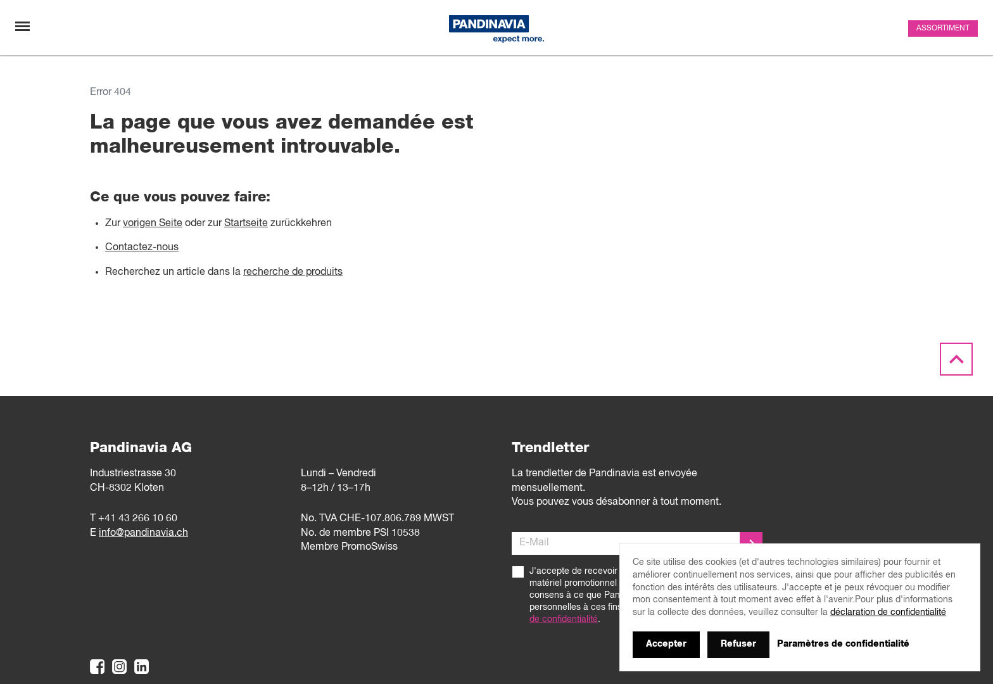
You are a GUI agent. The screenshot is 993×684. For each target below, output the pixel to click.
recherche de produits (293, 272)
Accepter (666, 644)
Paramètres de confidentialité (843, 644)
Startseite (246, 223)
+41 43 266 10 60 (137, 519)
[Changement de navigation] (22, 26)
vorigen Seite (152, 223)
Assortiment (943, 28)
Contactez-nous (142, 248)
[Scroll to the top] (956, 360)
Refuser (738, 644)
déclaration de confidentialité (888, 612)
